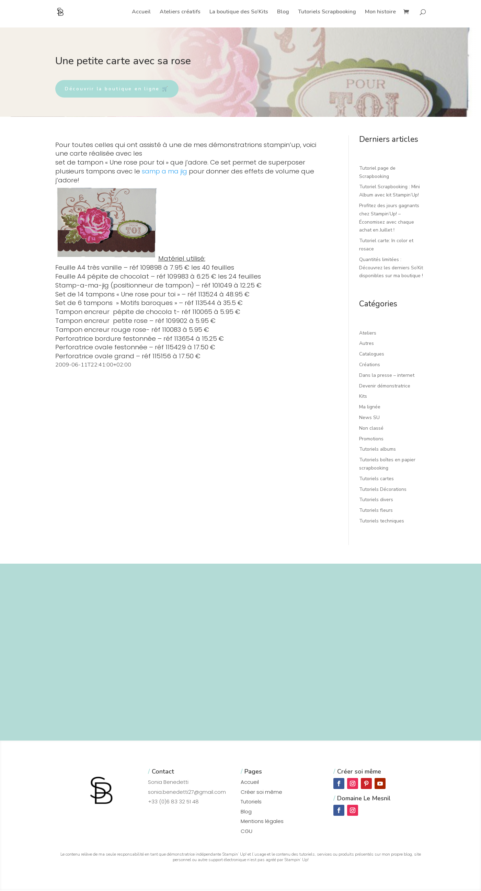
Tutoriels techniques (381, 521)
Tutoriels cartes (376, 479)
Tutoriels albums (377, 450)
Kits (363, 397)
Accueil (141, 12)
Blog (283, 12)
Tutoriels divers (376, 500)
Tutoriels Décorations (382, 489)
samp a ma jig (164, 171)
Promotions (371, 439)
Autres (366, 344)
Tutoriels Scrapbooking (327, 12)
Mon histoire (380, 12)
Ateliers (367, 333)
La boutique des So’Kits (238, 12)
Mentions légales (262, 821)
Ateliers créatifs (180, 12)
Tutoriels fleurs (376, 510)
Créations (369, 365)
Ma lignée (369, 407)
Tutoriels (251, 802)
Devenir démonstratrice (384, 386)
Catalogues (371, 354)
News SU (369, 418)
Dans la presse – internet (386, 375)
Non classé (371, 428)
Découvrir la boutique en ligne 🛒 (119, 89)
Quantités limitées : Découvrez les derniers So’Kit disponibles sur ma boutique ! (391, 268)
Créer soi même (261, 792)
